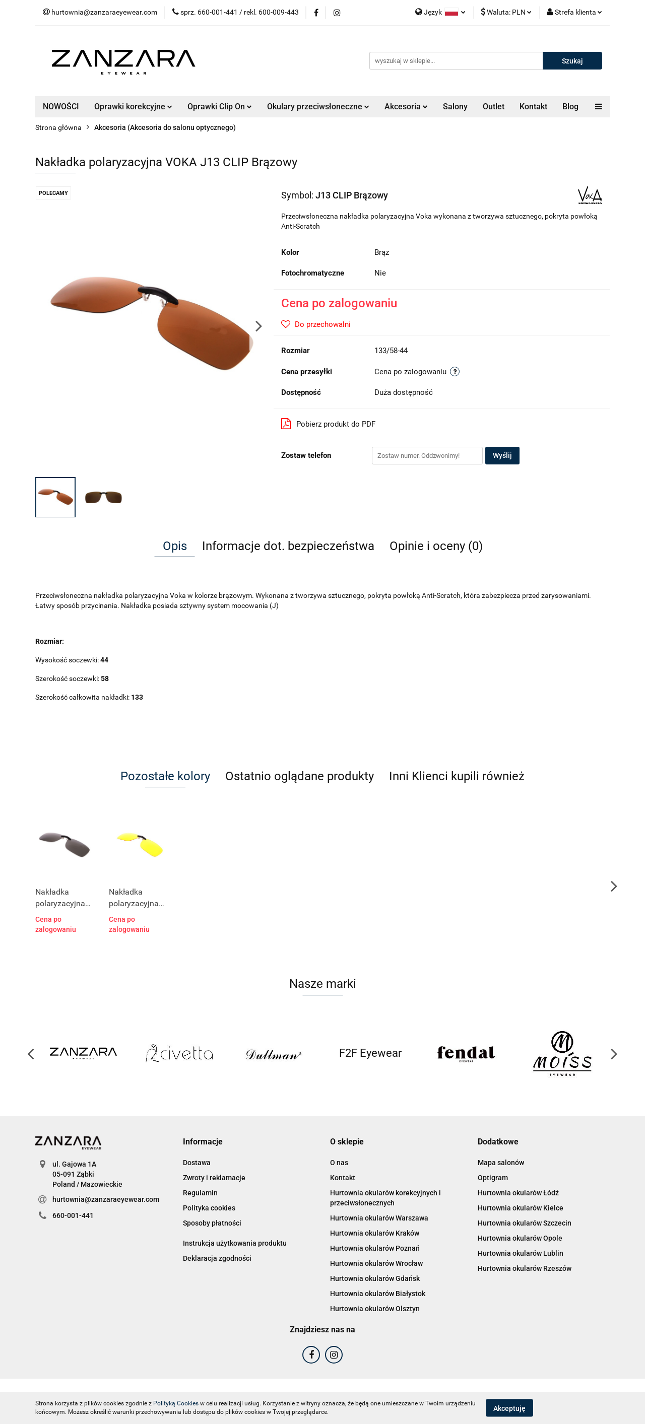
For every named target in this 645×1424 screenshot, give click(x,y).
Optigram (493, 1178)
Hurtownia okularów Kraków (374, 1233)
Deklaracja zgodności (217, 1258)
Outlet (493, 106)
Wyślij (502, 455)
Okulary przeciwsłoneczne (318, 106)
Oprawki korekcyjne (133, 106)
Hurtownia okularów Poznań (375, 1248)
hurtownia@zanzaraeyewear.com (105, 1199)
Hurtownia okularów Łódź (518, 1193)
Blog (570, 106)
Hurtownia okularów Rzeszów (524, 1268)
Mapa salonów (501, 1163)
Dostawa (197, 1163)
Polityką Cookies (176, 1403)
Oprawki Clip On (219, 106)
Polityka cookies (209, 1208)
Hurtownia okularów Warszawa (379, 1218)
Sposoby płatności (212, 1223)
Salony (455, 106)
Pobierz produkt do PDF (328, 423)
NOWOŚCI (61, 106)
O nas (339, 1163)
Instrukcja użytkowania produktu (235, 1243)
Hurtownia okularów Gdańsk (375, 1278)
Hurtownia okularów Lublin (520, 1253)
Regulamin (200, 1193)
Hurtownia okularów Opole (520, 1238)
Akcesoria (406, 106)
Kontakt (533, 106)
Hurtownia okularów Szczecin (524, 1223)
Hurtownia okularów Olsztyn (375, 1309)
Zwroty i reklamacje (214, 1178)
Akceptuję (509, 1408)
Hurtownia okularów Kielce (520, 1208)
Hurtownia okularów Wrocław (376, 1263)
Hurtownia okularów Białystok (377, 1294)
